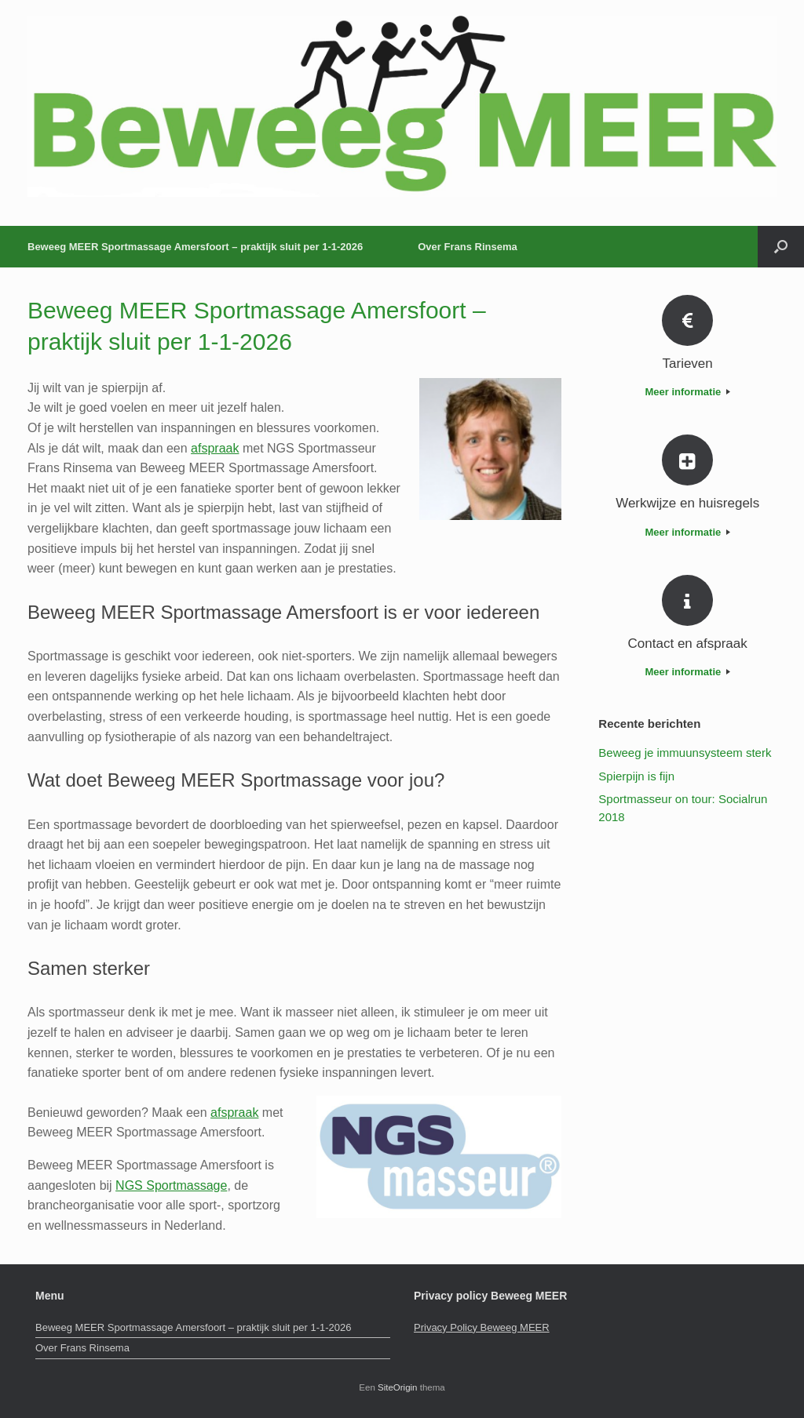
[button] (781, 246)
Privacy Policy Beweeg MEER (482, 1327)
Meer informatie (687, 392)
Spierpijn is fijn (636, 776)
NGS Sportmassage (171, 1185)
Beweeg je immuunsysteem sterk (684, 752)
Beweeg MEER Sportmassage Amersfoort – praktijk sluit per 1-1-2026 (195, 247)
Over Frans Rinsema (467, 247)
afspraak (215, 448)
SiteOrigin (398, 1387)
